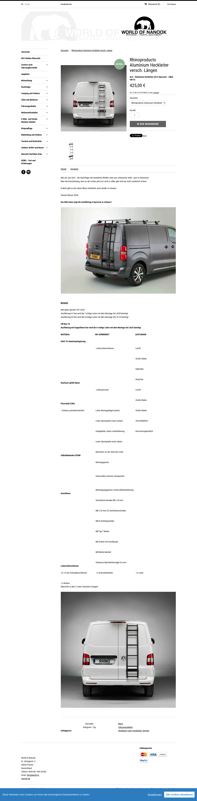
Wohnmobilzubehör (34, 112)
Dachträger (34, 87)
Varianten (134, 98)
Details (64, 169)
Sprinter (146, 730)
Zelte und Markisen (34, 99)
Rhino (120, 724)
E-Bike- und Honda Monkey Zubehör (34, 120)
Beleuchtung (34, 80)
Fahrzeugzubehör (34, 106)
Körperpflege (34, 128)
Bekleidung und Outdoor (34, 134)
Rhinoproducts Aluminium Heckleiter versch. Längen (92, 50)
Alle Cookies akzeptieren (179, 794)
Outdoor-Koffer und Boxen (34, 147)
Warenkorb (154, 4)
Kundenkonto (66, 4)
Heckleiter (122, 730)
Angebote (25, 74)
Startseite (25, 52)
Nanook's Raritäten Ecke (34, 154)
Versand (156, 93)
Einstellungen (155, 794)
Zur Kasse (171, 4)
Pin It (144, 135)
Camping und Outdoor (34, 93)
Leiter (129, 730)
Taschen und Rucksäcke (34, 141)
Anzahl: (133, 110)
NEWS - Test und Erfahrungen (28, 162)
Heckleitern (137, 730)
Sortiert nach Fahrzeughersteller (34, 66)
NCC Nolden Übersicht (30, 58)
